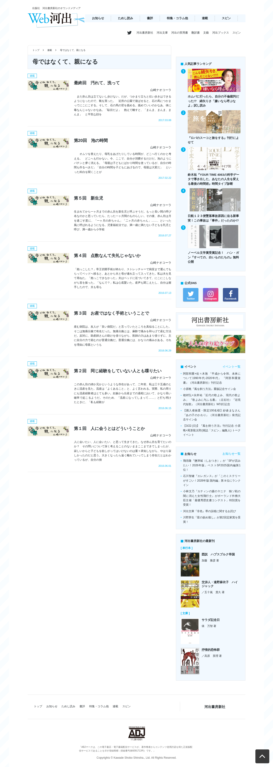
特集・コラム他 (177, 18)
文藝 (206, 32)
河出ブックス (220, 32)
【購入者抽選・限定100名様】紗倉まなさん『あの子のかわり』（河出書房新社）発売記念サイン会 (212, 415)
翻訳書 (195, 32)
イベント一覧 (231, 366)
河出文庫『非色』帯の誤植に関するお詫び (209, 511)
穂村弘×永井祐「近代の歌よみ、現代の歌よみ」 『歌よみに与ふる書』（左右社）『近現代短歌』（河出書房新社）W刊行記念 (212, 400)
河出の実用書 (179, 32)
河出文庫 (162, 32)
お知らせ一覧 (231, 453)
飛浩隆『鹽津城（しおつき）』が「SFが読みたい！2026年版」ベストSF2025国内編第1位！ (212, 465)
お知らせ (98, 18)
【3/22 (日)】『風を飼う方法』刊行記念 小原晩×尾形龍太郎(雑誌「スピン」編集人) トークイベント (212, 430)
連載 (205, 18)
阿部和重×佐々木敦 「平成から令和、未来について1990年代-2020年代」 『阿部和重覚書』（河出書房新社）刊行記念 (212, 378)
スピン (226, 18)
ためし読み (125, 18)
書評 (150, 18)
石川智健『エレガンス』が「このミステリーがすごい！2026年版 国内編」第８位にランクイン (212, 480)
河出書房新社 (144, 32)
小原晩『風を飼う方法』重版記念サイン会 (209, 389)
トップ (35, 50)
